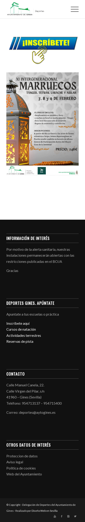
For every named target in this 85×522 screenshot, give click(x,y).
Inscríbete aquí (17, 323)
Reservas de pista (19, 341)
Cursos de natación (21, 329)
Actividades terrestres (23, 335)
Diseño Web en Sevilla (45, 510)
